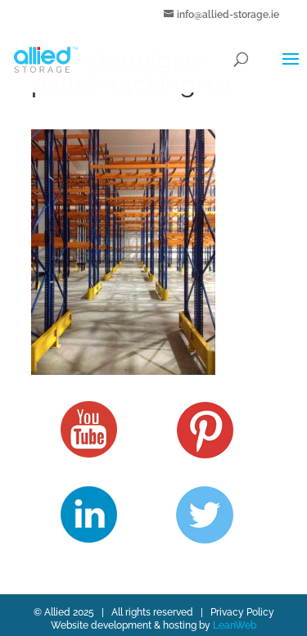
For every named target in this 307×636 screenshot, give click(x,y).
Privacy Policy (242, 612)
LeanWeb (234, 625)
